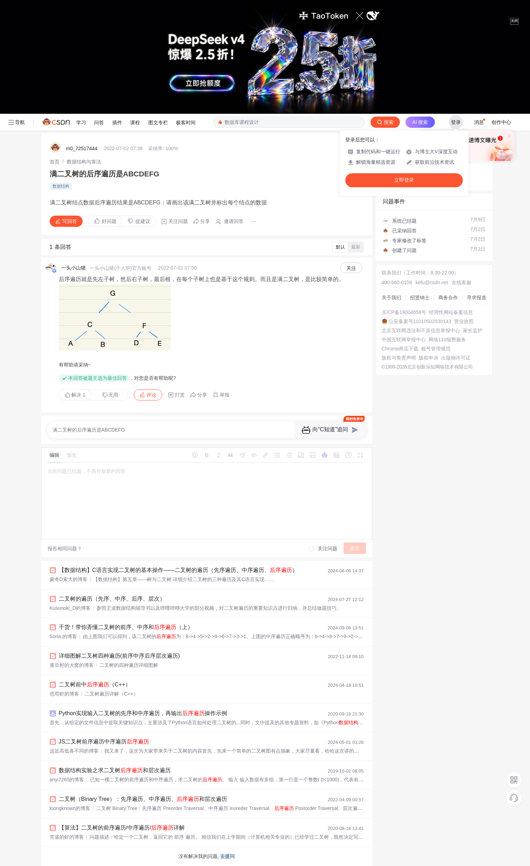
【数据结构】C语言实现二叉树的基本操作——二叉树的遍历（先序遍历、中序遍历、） (178, 570)
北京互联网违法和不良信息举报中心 (421, 330)
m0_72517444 (82, 148)
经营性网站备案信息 (451, 312)
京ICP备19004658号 (404, 312)
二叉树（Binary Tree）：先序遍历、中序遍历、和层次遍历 (143, 799)
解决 (75, 395)
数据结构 (60, 186)
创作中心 (501, 122)
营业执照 (464, 321)
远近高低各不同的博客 (74, 751)
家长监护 (472, 330)
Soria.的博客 (63, 636)
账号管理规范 (436, 348)
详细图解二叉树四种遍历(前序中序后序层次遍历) (119, 656)
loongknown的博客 (70, 808)
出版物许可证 (456, 358)
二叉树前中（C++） (95, 684)
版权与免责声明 (399, 358)
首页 (54, 162)
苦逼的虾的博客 (67, 837)
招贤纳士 (420, 297)
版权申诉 (428, 358)
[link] (54, 162)
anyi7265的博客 (67, 779)
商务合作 (448, 297)
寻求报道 (476, 297)
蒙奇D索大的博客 (68, 579)
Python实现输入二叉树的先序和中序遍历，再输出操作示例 (143, 713)
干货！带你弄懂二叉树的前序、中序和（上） (126, 627)
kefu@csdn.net (432, 282)
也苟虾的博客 (64, 694)
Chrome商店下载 (400, 348)
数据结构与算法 (84, 162)
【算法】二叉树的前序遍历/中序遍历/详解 (122, 828)
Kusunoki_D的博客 (70, 608)
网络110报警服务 (447, 339)
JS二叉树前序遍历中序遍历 (104, 742)
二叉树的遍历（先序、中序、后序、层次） (112, 599)
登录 (456, 122)
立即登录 (404, 180)
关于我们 (391, 297)
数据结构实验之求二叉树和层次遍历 (115, 770)
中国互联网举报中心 (404, 339)
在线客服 (461, 282)
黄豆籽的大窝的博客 (72, 665)
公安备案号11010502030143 (420, 321)
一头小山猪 (73, 268)
